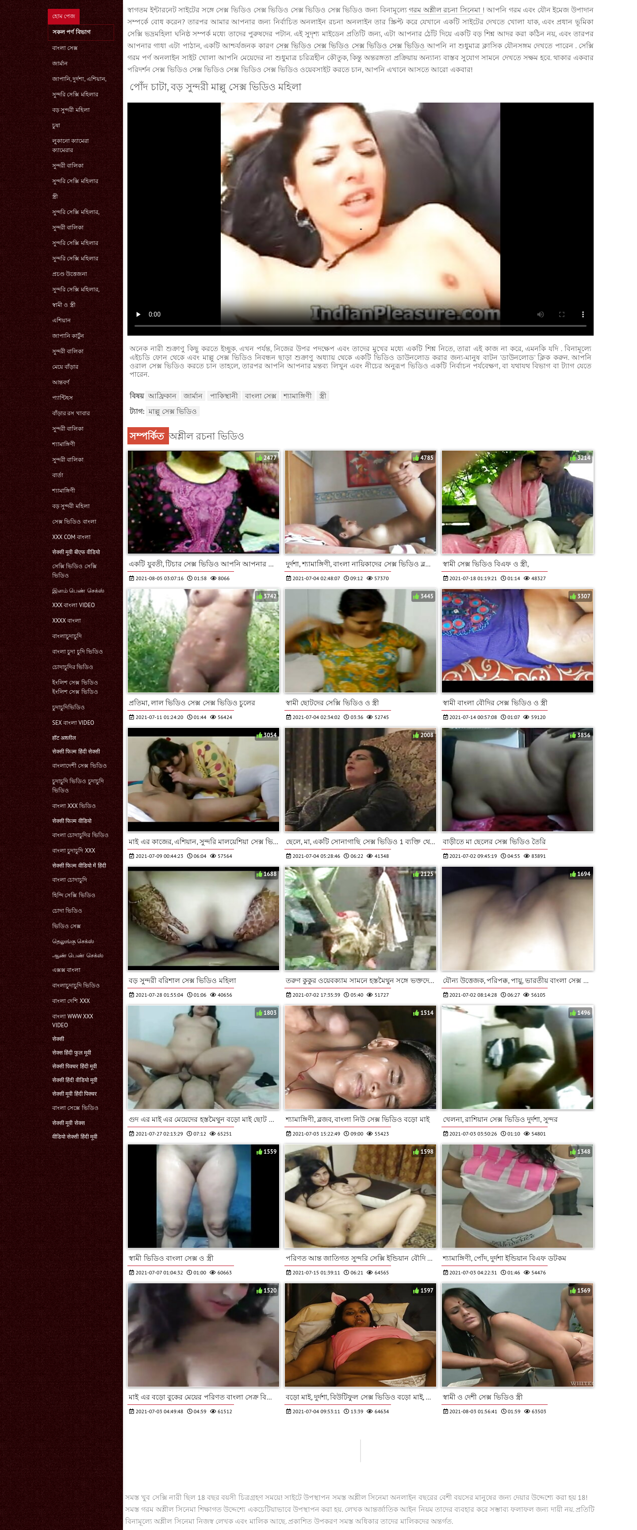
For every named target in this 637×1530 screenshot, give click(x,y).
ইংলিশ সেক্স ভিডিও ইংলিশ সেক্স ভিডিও (75, 687)
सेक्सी (58, 1039)
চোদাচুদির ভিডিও (72, 667)
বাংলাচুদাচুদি (67, 636)
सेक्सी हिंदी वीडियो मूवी (74, 1080)
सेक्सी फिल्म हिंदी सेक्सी (76, 751)
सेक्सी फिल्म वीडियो (72, 821)
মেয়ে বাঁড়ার (65, 367)
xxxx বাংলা (66, 620)
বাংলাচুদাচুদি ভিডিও (76, 985)
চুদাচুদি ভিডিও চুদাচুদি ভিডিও (78, 785)
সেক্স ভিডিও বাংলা (74, 521)
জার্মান (60, 63)
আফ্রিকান (162, 395)
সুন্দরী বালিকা (68, 165)
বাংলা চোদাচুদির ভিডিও (80, 835)
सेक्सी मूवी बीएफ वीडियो (76, 552)
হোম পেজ (63, 16)
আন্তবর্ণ (60, 382)
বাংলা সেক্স (65, 48)
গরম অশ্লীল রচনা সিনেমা (445, 9)
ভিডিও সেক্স (66, 926)
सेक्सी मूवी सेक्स (68, 1123)
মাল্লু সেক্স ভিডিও (173, 411)
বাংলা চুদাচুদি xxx (73, 850)
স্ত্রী (55, 196)
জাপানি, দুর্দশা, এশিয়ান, (79, 79)
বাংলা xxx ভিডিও (74, 806)
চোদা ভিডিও (67, 910)
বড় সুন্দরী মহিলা (71, 110)
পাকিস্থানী (224, 395)
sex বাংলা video (73, 723)
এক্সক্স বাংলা (66, 970)
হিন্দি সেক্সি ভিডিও (74, 895)
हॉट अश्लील (64, 738)
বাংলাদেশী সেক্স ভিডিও (79, 765)
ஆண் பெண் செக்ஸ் (78, 955)
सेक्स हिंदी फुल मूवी (71, 1052)
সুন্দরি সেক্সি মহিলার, (76, 212)
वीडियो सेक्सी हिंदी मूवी (74, 1136)
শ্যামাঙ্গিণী (63, 444)
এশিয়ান (61, 320)
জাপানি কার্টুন (68, 336)
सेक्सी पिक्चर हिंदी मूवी (74, 1066)
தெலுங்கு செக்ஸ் (73, 941)
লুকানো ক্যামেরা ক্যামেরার (70, 145)
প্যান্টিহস (62, 398)
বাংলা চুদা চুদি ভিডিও (77, 651)
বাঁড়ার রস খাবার (71, 413)
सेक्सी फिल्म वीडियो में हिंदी (79, 865)
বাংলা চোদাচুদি (69, 880)
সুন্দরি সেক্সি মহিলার (75, 94)
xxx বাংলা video (73, 605)
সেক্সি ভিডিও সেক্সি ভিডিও (74, 570)
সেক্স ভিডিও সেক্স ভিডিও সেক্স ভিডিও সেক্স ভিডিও (351, 45)
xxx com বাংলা (71, 537)
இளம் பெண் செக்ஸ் (78, 590)
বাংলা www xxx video (72, 1021)
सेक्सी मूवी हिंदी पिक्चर (74, 1094)
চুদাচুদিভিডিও (68, 707)
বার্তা (57, 475)
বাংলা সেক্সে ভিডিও (75, 1108)
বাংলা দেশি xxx (71, 1001)
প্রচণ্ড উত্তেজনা (69, 274)
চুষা (56, 125)
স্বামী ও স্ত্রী (64, 305)
